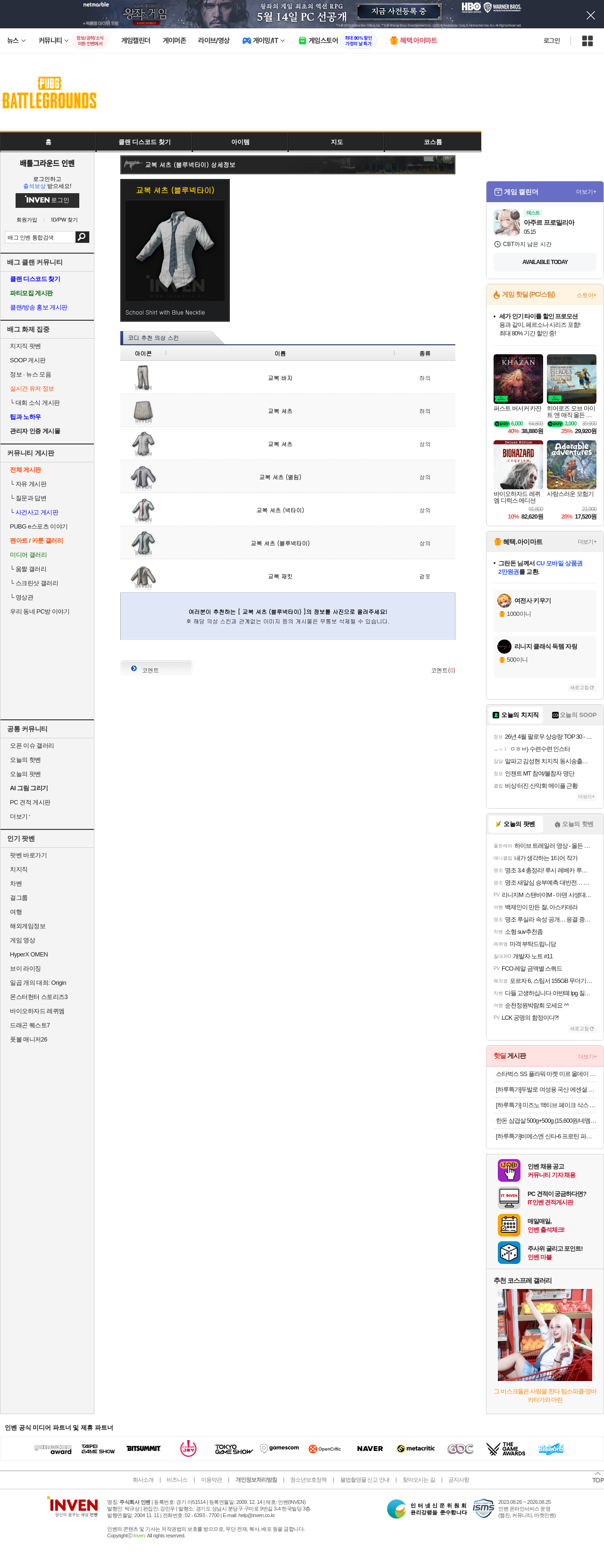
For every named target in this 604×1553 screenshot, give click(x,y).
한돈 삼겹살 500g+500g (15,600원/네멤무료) (546, 1120)
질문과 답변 (28, 498)
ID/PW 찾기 (64, 219)
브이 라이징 (25, 968)
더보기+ (586, 192)
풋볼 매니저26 (28, 1039)
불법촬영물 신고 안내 (364, 1479)
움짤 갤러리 (28, 569)
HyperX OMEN (29, 954)
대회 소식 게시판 (35, 403)
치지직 (19, 869)
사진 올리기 (429, 650)
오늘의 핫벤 (25, 760)
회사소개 (143, 1479)
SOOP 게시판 (28, 360)
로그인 (552, 40)
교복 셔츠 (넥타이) (280, 510)
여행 (16, 912)
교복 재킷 (280, 576)
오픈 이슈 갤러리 (32, 745)
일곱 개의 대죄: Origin (38, 983)
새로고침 (579, 687)
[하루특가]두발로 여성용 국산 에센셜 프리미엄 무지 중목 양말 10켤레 (546, 1089)
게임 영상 (22, 940)
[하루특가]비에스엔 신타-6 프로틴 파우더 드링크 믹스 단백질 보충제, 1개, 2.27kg (546, 1136)
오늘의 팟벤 (25, 774)
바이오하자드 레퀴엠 (37, 1011)
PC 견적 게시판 (30, 802)
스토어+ (586, 295)
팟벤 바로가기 (28, 855)
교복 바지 (280, 378)
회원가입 (27, 219)
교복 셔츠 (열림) (280, 477)
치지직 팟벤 (25, 346)
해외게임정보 (27, 926)
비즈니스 (177, 1479)
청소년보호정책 (308, 1479)
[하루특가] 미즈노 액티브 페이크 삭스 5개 (546, 1105)
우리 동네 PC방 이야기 (39, 611)
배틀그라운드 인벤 (47, 163)
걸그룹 (19, 898)
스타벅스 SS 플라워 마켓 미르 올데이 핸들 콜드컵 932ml (546, 1073)
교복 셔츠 (280, 411)
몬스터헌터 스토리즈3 (38, 997)
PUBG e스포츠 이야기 (39, 526)
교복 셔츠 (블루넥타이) (280, 543)
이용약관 (211, 1479)
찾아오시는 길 (419, 1479)
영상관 (21, 597)
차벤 (16, 883)
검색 (82, 237)
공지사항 (458, 1479)
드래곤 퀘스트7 (30, 1025)
